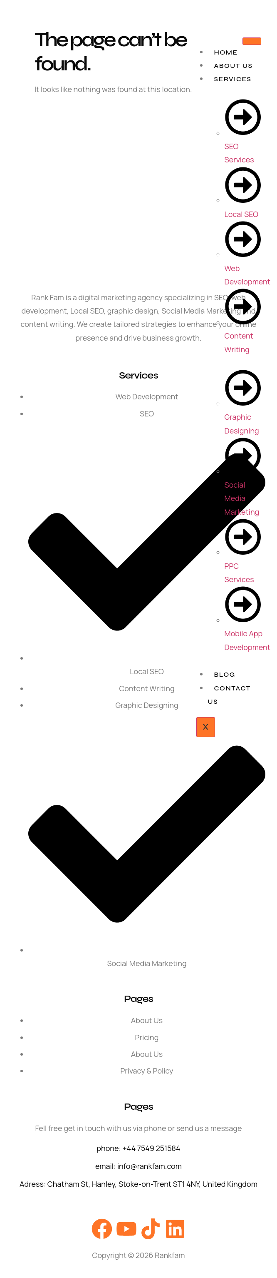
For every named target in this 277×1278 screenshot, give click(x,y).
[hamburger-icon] (251, 41)
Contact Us (229, 694)
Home (226, 52)
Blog (224, 674)
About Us (233, 66)
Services (233, 79)
